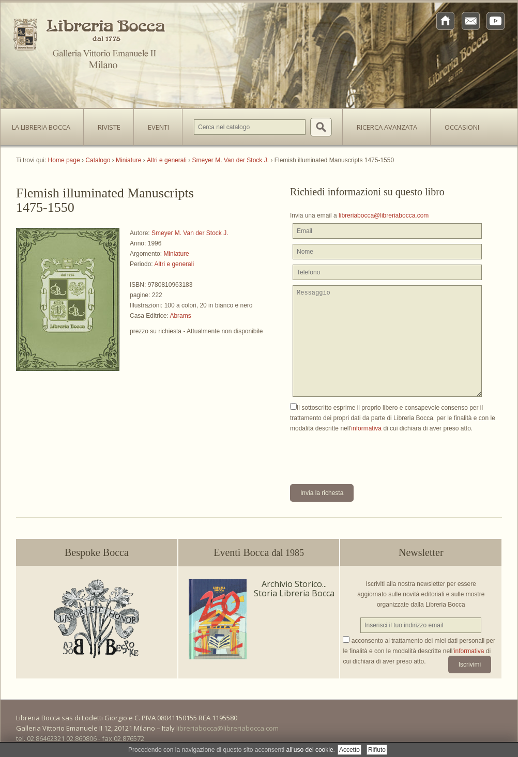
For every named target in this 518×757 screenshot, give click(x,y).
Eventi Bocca (259, 552)
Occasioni (462, 127)
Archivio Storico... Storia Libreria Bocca (294, 588)
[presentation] (368, 454)
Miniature (176, 253)
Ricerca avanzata (387, 127)
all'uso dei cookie (309, 749)
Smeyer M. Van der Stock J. (189, 233)
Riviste (106, 124)
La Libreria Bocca (45, 124)
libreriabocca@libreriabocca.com (384, 215)
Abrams (180, 315)
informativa (366, 428)
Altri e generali (174, 264)
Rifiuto (377, 749)
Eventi (158, 127)
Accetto (349, 749)
